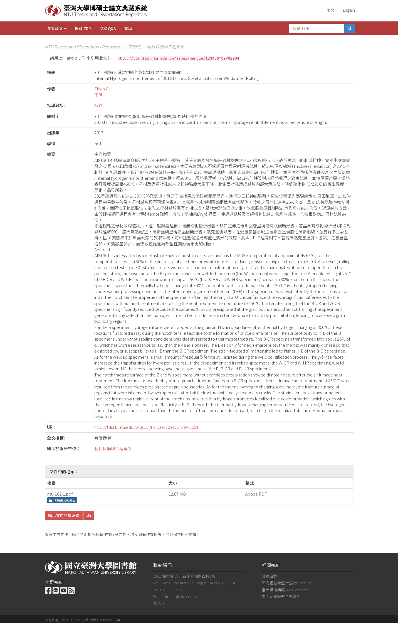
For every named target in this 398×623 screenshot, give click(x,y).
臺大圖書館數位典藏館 (281, 596)
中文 (331, 10)
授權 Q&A (107, 28)
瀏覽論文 (56, 28)
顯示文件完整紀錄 (63, 515)
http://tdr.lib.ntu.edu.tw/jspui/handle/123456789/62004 (146, 427)
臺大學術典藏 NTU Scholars (285, 589)
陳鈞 (98, 105)
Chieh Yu (102, 89)
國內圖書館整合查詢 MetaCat (287, 582)
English (349, 10)
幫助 (128, 28)
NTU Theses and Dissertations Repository (83, 47)
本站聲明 (51, 619)
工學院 (134, 47)
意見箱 (159, 603)
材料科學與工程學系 (165, 47)
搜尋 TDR (83, 28)
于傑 (98, 95)
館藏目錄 (269, 576)
